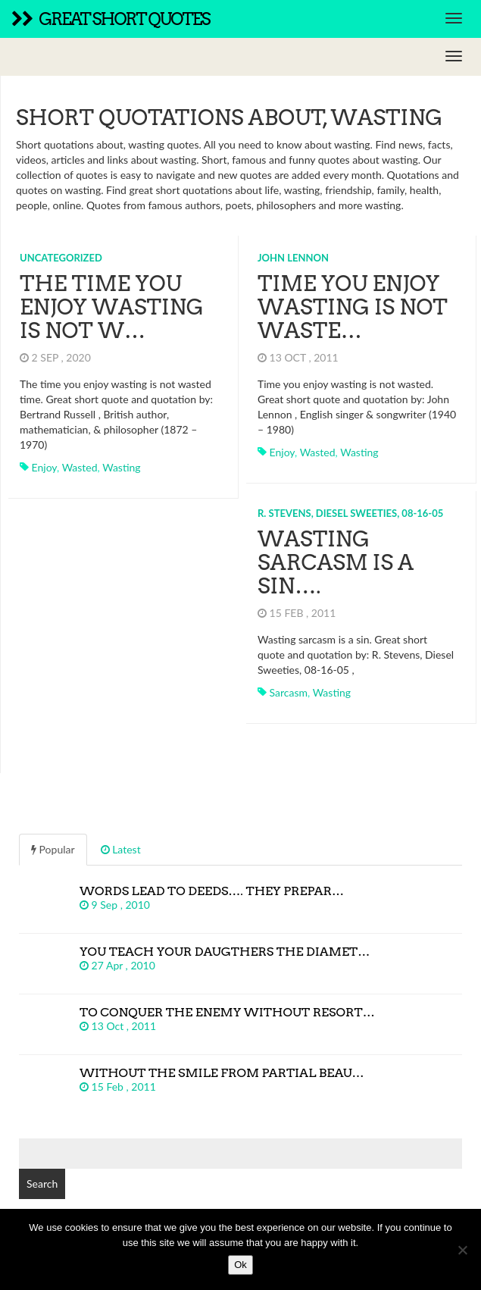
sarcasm (289, 692)
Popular (53, 849)
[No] (462, 1249)
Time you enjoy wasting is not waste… (353, 307)
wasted (80, 467)
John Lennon (293, 258)
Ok (240, 1264)
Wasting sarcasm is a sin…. (336, 562)
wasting (121, 467)
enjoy (44, 467)
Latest (121, 849)
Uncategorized (61, 258)
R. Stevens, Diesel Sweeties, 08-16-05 (350, 513)
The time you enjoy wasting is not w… (112, 307)
